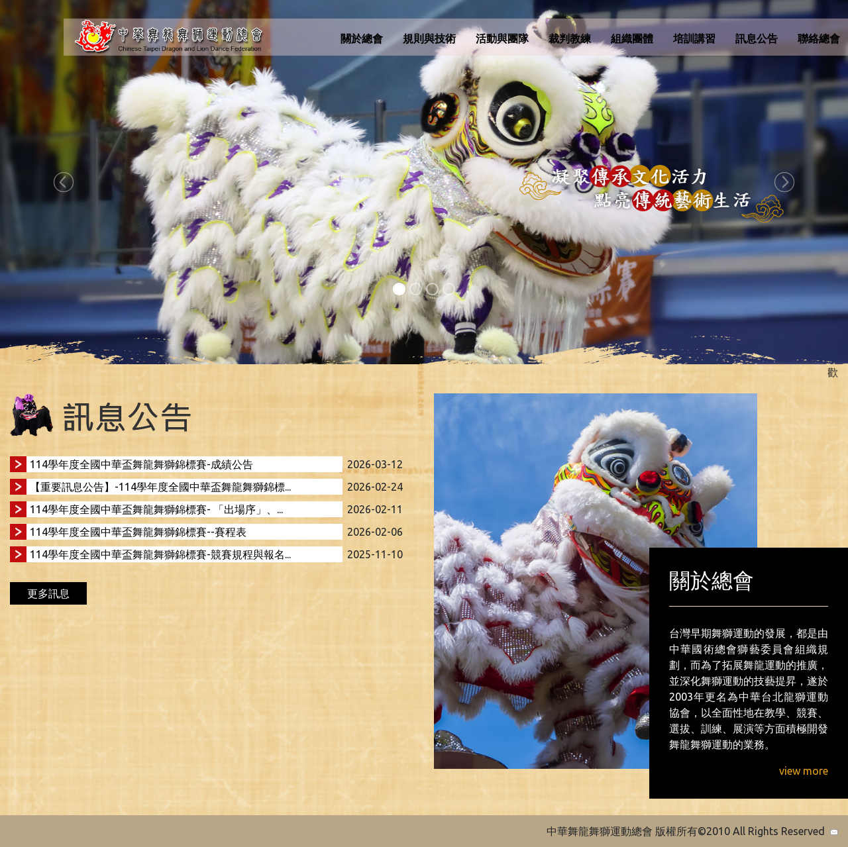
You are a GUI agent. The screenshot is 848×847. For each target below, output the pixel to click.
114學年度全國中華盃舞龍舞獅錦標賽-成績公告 (141, 464)
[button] (63, 182)
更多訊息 (48, 593)
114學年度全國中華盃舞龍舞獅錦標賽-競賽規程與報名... (160, 554)
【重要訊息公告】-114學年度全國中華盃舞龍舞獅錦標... (160, 487)
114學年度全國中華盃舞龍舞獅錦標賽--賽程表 (138, 532)
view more (803, 771)
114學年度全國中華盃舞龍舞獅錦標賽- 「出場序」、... (156, 509)
